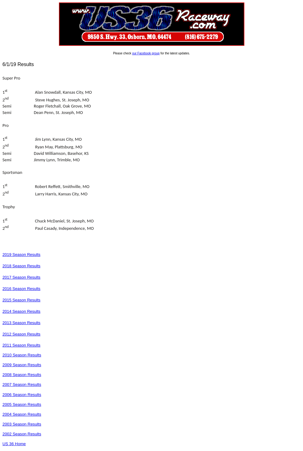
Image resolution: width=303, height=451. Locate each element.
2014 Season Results (21, 311)
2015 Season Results (21, 300)
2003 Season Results (21, 424)
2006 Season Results (21, 394)
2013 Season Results (21, 322)
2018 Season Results (21, 266)
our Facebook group (146, 53)
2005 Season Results (21, 404)
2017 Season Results (21, 277)
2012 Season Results (21, 334)
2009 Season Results (21, 365)
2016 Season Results (21, 288)
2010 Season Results (21, 355)
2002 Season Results (21, 434)
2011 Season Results (21, 345)
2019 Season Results (21, 254)
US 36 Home (14, 443)
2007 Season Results (21, 384)
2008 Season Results (21, 374)
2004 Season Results (21, 414)
